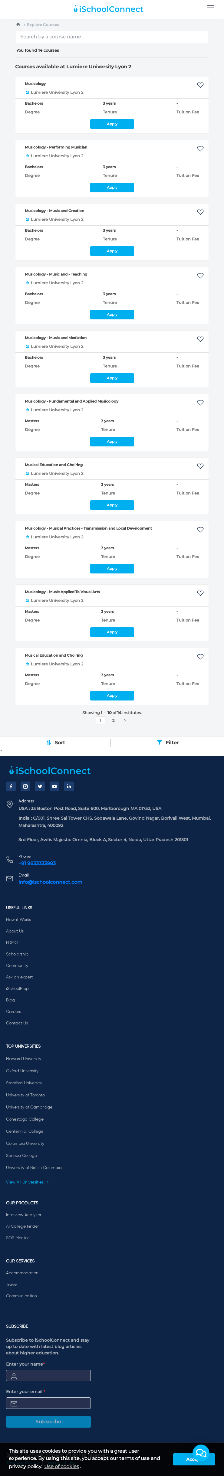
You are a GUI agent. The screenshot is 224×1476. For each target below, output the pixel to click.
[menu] (210, 8)
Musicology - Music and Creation (54, 210)
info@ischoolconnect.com (50, 882)
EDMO (12, 943)
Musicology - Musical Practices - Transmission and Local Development (88, 528)
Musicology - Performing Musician (56, 147)
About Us (15, 931)
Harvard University (23, 1059)
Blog (10, 1000)
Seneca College (21, 1156)
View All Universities (27, 1182)
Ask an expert (19, 977)
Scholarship (17, 954)
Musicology (35, 83)
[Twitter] (40, 786)
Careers (13, 1012)
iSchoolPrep (17, 989)
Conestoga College (25, 1119)
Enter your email (25, 1391)
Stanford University (24, 1083)
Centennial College (24, 1131)
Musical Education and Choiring (54, 464)
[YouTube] (54, 786)
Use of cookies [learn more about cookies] (61, 1466)
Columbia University (25, 1143)
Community (17, 966)
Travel (12, 1284)
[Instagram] (25, 786)
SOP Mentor (17, 1238)
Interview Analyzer (23, 1215)
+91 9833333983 (37, 863)
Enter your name (25, 1364)
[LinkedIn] (69, 786)
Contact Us (17, 1023)
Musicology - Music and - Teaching (56, 274)
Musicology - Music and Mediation (56, 337)
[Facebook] (11, 786)
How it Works (18, 920)
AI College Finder (22, 1226)
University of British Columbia (34, 1168)
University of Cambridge (29, 1107)
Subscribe (48, 1422)
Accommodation (22, 1273)
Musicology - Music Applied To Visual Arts (62, 591)
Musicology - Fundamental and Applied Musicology (71, 401)
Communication (21, 1296)
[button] (201, 1453)
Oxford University (22, 1071)
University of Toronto (25, 1095)
